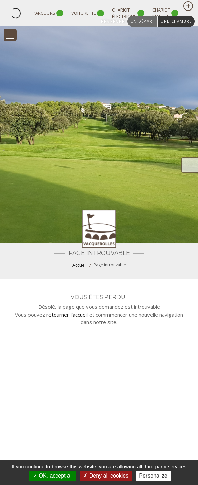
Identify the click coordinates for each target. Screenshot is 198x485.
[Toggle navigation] (10, 35)
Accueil (79, 265)
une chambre (176, 21)
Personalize (153, 476)
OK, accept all (53, 476)
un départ (142, 21)
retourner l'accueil (67, 314)
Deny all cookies (105, 476)
